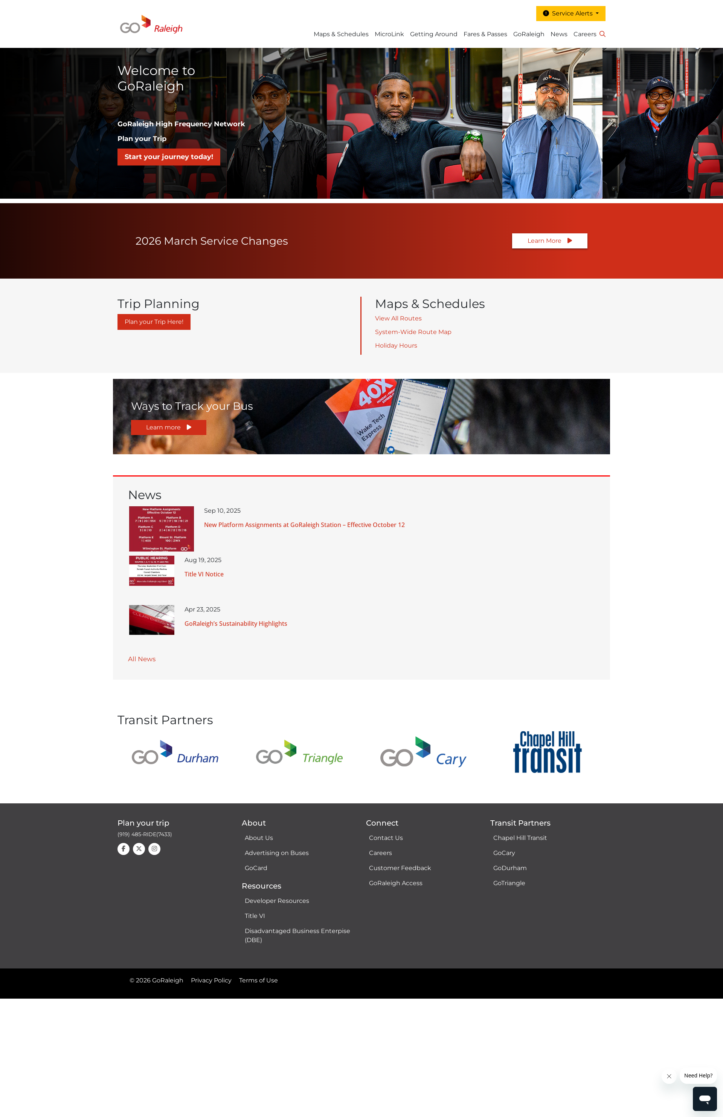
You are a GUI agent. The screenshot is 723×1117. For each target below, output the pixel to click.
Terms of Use (258, 980)
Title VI (255, 915)
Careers (585, 34)
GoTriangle (509, 883)
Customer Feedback (400, 868)
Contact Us (386, 837)
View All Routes (398, 318)
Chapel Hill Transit (520, 837)
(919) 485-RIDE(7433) (144, 834)
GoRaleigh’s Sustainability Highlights (236, 623)
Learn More (544, 240)
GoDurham (510, 868)
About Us (259, 837)
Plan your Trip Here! (154, 321)
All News (142, 659)
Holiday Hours (396, 345)
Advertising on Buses (277, 853)
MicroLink (389, 34)
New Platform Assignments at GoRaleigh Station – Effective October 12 (304, 525)
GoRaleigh (529, 34)
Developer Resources (277, 900)
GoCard (256, 868)
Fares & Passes (485, 34)
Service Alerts (568, 13)
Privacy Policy (211, 980)
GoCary (504, 853)
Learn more (163, 427)
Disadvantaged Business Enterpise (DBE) (297, 935)
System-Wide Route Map (413, 332)
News (559, 34)
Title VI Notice (204, 574)
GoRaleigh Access (396, 883)
